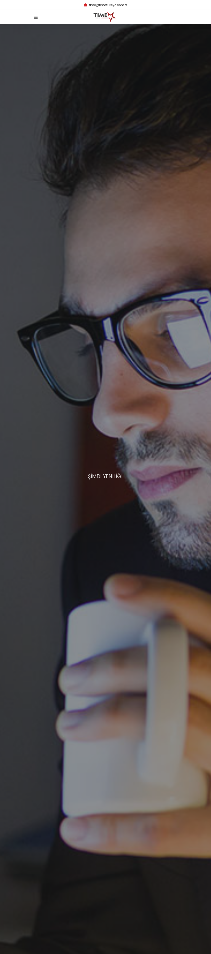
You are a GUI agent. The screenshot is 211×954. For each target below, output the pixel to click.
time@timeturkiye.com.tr (107, 5)
